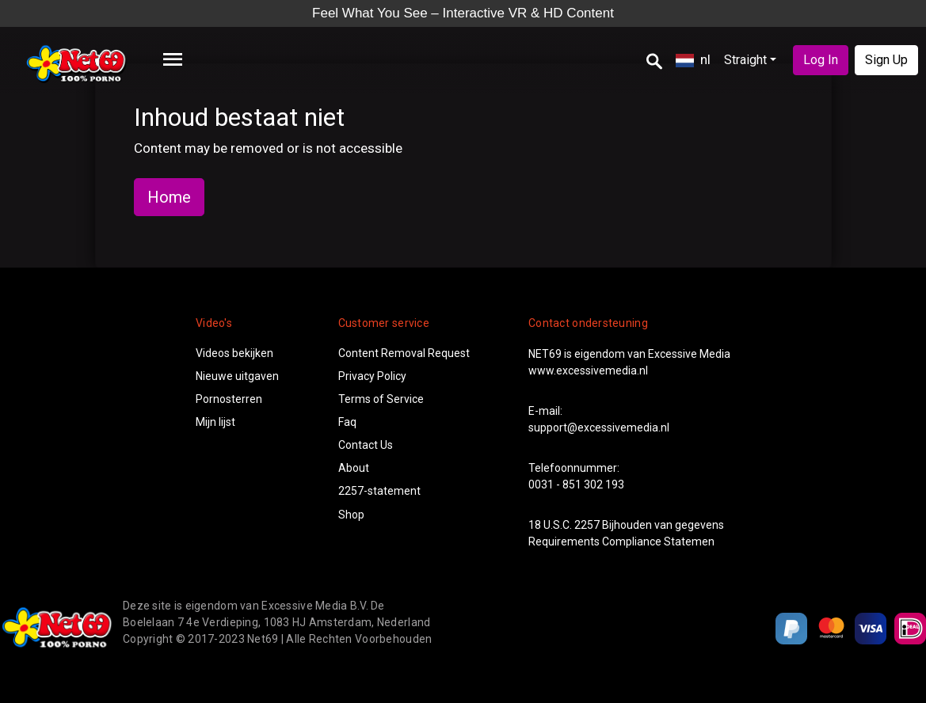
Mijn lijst (215, 422)
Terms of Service (381, 399)
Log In (820, 59)
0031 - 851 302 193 (576, 484)
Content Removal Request (404, 353)
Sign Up (886, 59)
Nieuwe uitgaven (237, 376)
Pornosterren (229, 399)
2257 (587, 525)
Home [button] (169, 197)
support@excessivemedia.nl (598, 427)
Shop (351, 514)
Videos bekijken (234, 353)
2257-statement (379, 490)
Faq (347, 422)
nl (693, 59)
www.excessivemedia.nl (588, 370)
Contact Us (365, 445)
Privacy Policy (372, 376)
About (353, 468)
